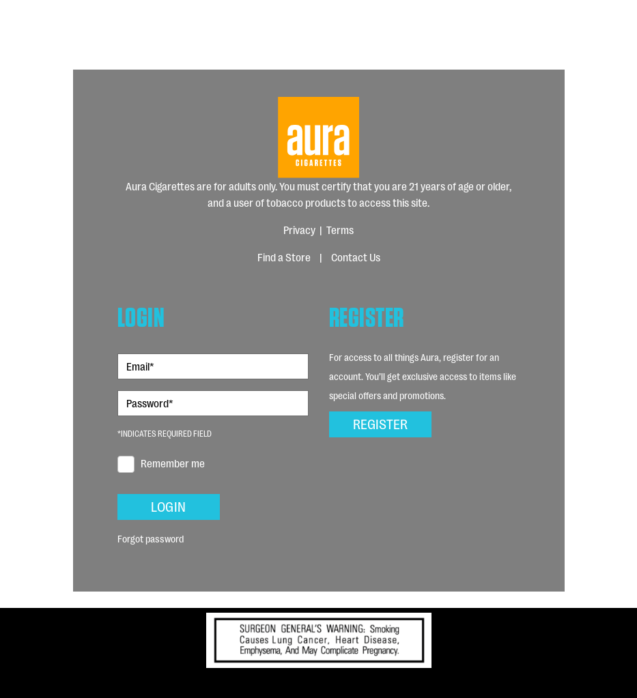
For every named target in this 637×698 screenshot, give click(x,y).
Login (168, 505)
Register (380, 423)
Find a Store (284, 256)
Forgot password (150, 538)
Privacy (299, 229)
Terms (340, 229)
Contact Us (355, 256)
